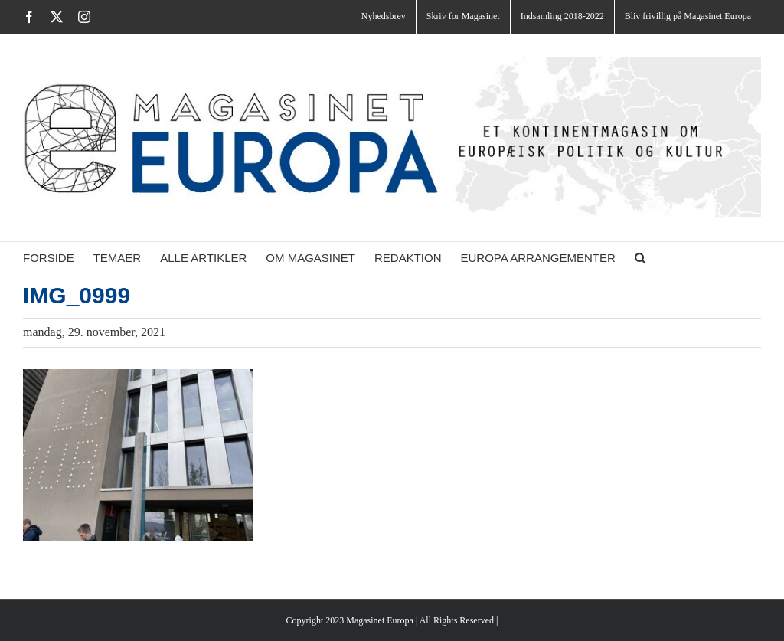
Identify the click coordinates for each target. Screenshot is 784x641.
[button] (640, 257)
